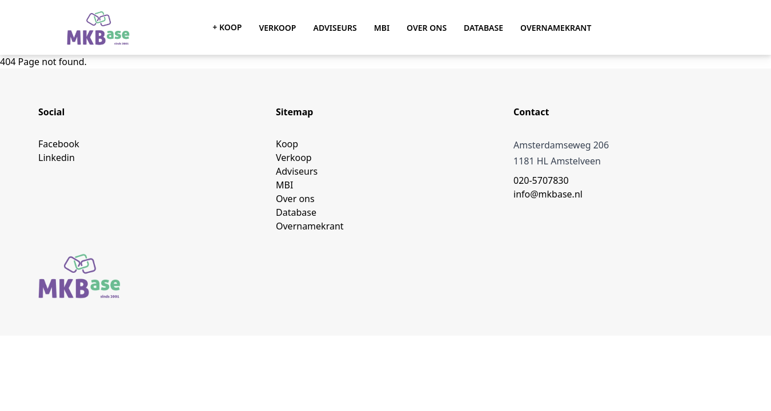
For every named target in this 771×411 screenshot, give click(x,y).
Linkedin (56, 157)
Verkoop (277, 27)
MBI (381, 27)
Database (483, 27)
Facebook (58, 144)
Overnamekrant (555, 27)
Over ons (427, 27)
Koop (287, 144)
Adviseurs (334, 27)
